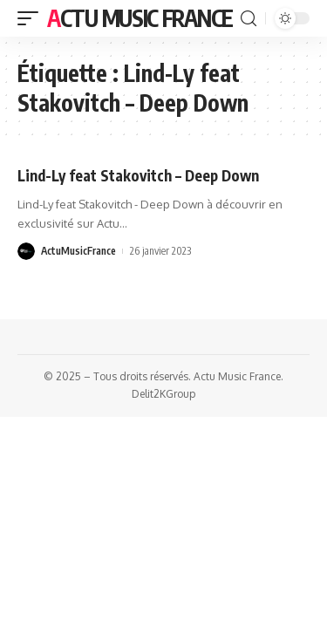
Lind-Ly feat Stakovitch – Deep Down (138, 175)
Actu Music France (140, 17)
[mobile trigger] (32, 18)
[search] (248, 18)
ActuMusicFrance (78, 250)
